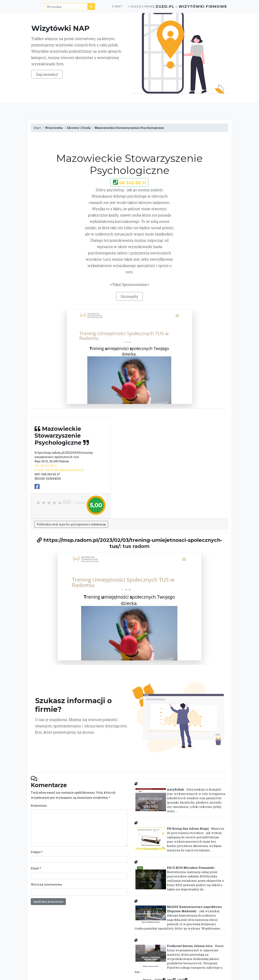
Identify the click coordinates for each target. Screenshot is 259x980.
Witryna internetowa (46, 884)
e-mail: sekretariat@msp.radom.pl (59, 470)
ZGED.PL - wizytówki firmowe (185, 8)
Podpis (37, 852)
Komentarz (39, 805)
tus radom (136, 546)
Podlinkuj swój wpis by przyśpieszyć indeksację (71, 524)
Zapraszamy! (47, 74)
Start (104, 8)
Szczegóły (129, 296)
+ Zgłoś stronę (128, 8)
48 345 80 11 (132, 182)
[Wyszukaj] (59, 8)
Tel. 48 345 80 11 (46, 465)
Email (36, 868)
